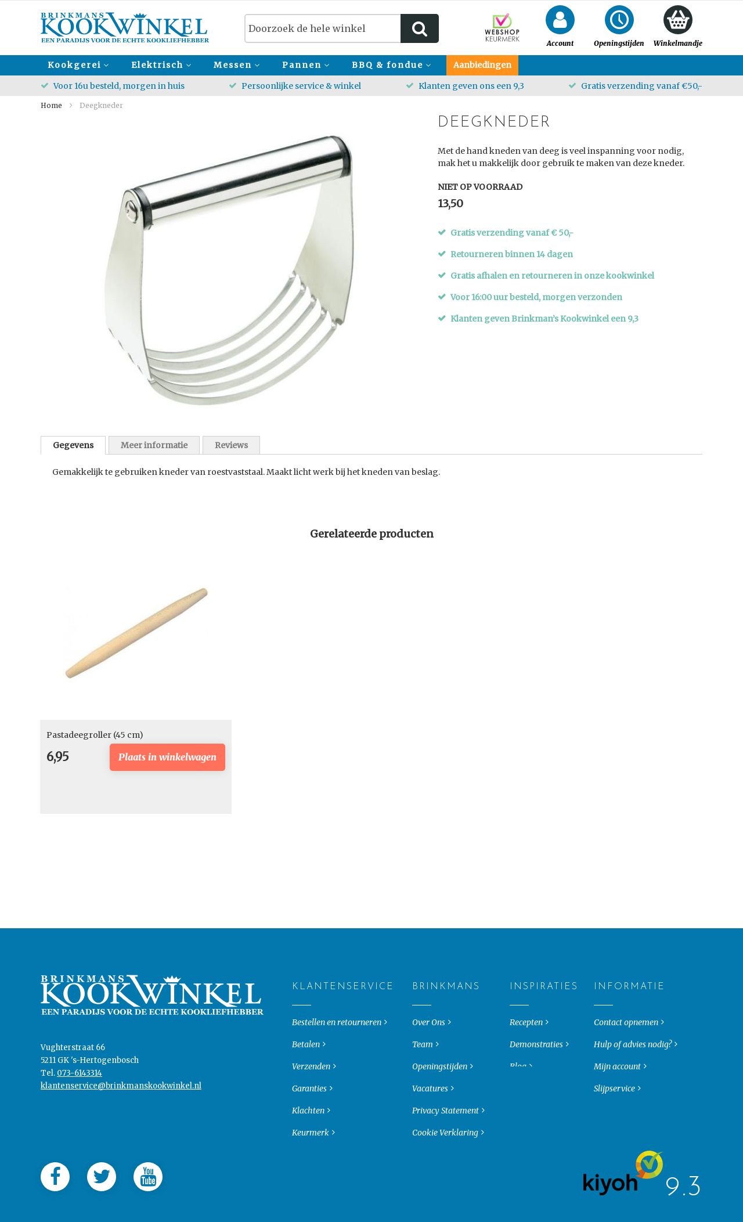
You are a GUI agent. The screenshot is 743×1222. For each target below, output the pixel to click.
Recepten (526, 1029)
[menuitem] (77, 65)
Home (51, 105)
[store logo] (125, 27)
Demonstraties (536, 1051)
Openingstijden (439, 1073)
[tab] (73, 445)
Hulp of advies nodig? (633, 1051)
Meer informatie (154, 445)
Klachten (308, 1117)
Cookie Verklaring (445, 1139)
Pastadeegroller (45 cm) (94, 735)
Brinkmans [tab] (421, 993)
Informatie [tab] (603, 993)
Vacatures (430, 1095)
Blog (518, 1073)
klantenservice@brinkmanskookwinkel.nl (121, 1093)
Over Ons (428, 1029)
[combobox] (341, 28)
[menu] (371, 65)
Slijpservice (614, 1095)
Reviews (231, 445)
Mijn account (617, 1073)
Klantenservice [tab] (301, 993)
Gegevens (73, 445)
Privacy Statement (445, 1117)
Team (422, 1051)
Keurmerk (310, 1139)
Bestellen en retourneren (336, 1029)
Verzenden (311, 1073)
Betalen (306, 1051)
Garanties (309, 1095)
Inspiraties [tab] (519, 993)
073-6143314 (79, 1080)
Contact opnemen (626, 1029)
